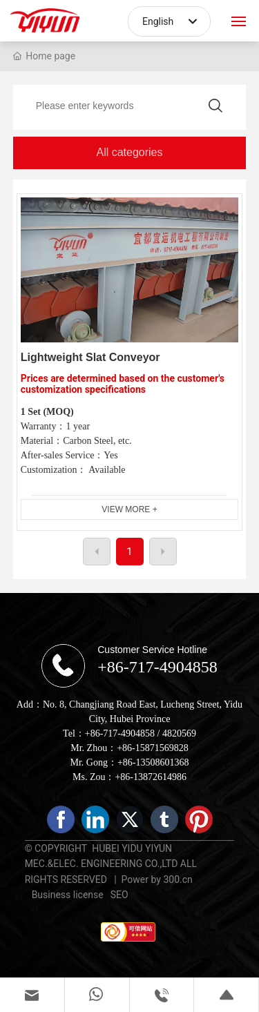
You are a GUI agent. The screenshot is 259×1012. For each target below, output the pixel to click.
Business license (68, 894)
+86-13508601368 (153, 762)
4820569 (179, 733)
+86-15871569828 (153, 748)
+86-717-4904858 (157, 667)
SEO (119, 894)
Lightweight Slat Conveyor (90, 357)
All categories (129, 152)
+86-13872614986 (150, 777)
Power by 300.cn (155, 879)
